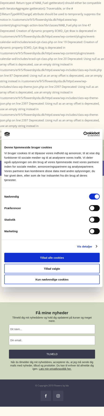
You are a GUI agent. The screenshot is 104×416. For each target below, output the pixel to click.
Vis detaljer (84, 246)
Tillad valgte (52, 268)
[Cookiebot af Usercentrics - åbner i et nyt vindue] (83, 134)
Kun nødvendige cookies (52, 279)
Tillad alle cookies (52, 257)
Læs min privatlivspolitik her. (55, 368)
